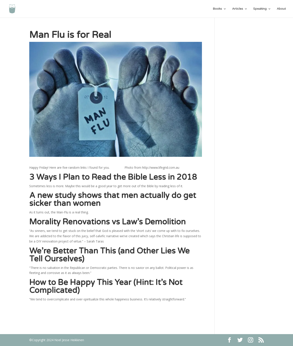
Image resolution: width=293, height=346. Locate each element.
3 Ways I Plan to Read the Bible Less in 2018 (113, 177)
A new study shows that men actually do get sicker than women (112, 199)
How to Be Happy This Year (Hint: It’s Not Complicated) (105, 286)
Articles (237, 9)
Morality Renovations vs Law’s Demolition (107, 222)
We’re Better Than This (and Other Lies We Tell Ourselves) (109, 255)
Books (217, 9)
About (281, 9)
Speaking (260, 9)
